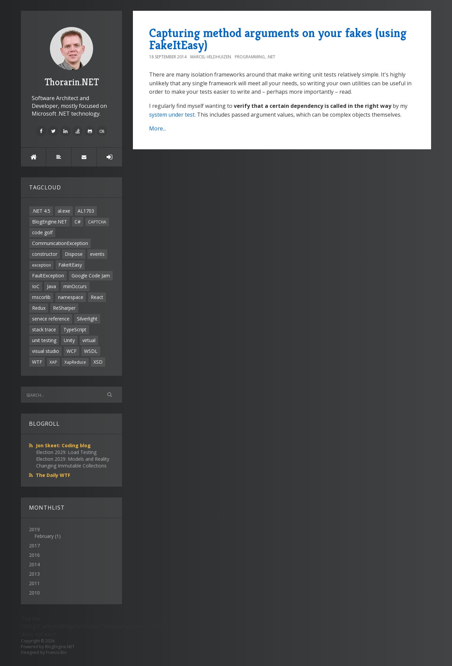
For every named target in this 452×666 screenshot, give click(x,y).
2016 (34, 555)
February (44, 536)
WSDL (90, 351)
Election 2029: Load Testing (66, 452)
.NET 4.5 (41, 211)
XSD (98, 362)
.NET (271, 57)
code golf (42, 232)
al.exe (64, 211)
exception (41, 265)
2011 (34, 583)
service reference (50, 318)
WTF (37, 362)
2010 (34, 592)
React (97, 297)
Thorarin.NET (72, 57)
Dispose (74, 254)
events (97, 254)
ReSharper (64, 308)
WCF (71, 351)
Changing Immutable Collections (71, 465)
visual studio (45, 351)
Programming (250, 57)
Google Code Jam (91, 275)
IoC (35, 286)
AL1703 (86, 211)
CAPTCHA (97, 221)
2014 (34, 564)
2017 (34, 545)
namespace (70, 297)
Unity (69, 340)
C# (78, 221)
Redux (39, 308)
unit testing (44, 340)
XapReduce (75, 362)
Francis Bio (56, 652)
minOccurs (75, 286)
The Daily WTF (53, 475)
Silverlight (87, 318)
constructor (44, 254)
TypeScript (74, 329)
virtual (88, 340)
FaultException (48, 275)
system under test (172, 114)
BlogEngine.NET (49, 221)
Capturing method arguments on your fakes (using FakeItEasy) (277, 39)
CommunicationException (60, 243)
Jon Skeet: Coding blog (63, 445)
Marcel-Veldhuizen (210, 57)
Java (51, 286)
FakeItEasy (70, 265)
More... (157, 128)
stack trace (44, 329)
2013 (34, 574)
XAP (53, 362)
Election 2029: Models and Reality (72, 459)
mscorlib (41, 297)
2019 (71, 533)
